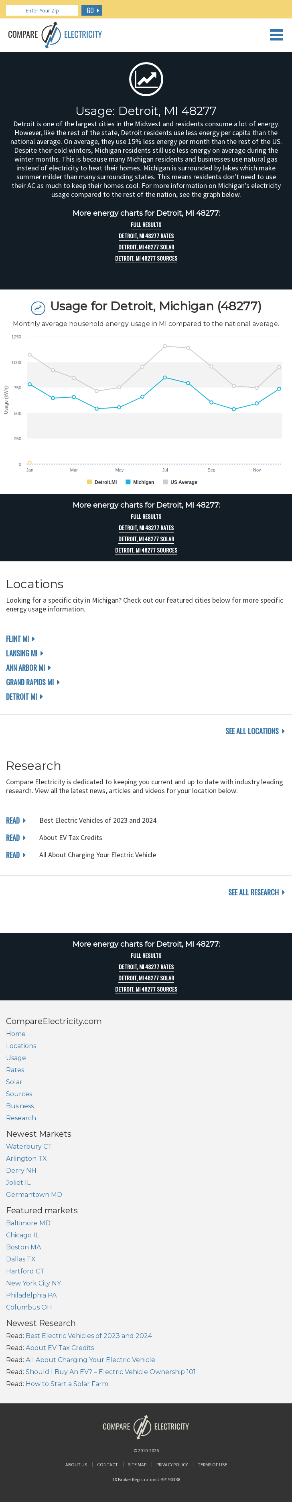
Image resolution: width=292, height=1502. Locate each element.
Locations (21, 1046)
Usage (16, 1058)
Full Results (146, 224)
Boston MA (23, 1247)
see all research (253, 892)
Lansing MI (21, 653)
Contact (107, 1465)
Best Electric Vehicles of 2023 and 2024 (89, 1336)
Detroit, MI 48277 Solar (146, 247)
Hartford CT (25, 1271)
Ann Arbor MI (25, 667)
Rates (15, 1070)
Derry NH (21, 1170)
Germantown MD (34, 1194)
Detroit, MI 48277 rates (146, 235)
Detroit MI (21, 696)
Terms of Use (212, 1465)
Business (20, 1106)
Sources (19, 1094)
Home (16, 1034)
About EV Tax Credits (60, 1348)
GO (90, 10)
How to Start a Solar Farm (67, 1384)
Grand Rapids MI (30, 682)
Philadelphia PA (31, 1295)
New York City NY (33, 1283)
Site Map (137, 1465)
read (13, 820)
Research (21, 1118)
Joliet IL (18, 1182)
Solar (14, 1082)
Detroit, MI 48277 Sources (146, 258)
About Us (76, 1465)
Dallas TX (21, 1259)
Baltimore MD (28, 1223)
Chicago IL (22, 1235)
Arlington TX (26, 1158)
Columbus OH (29, 1307)
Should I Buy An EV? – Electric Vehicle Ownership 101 (111, 1372)
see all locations (252, 731)
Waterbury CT (29, 1146)
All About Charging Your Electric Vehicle (90, 1360)
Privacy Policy (172, 1465)
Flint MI (17, 638)
